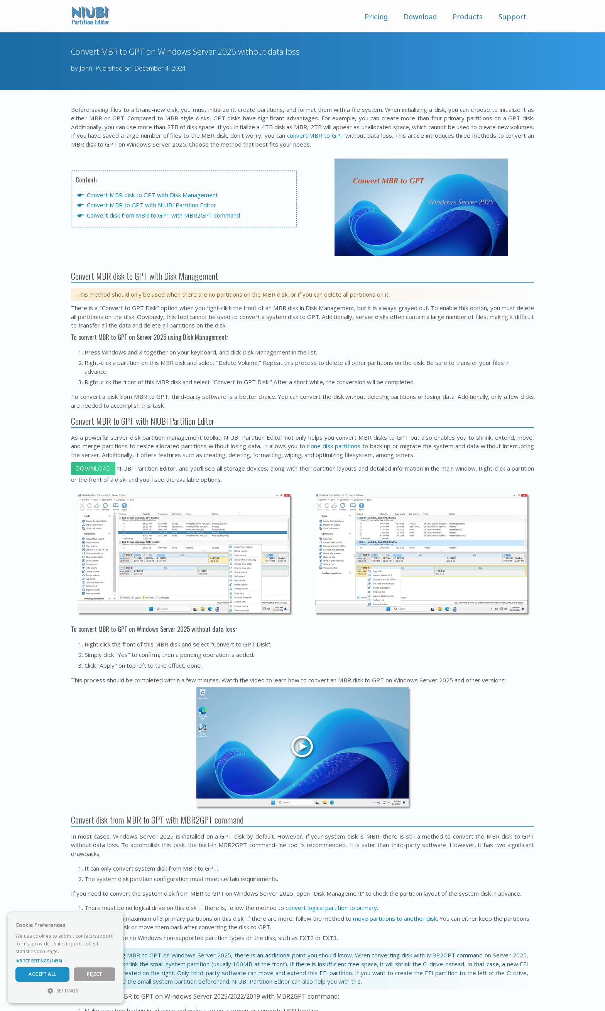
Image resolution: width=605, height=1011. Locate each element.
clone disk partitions (333, 446)
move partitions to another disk (395, 918)
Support (512, 16)
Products (468, 16)
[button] (65, 960)
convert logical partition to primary (331, 907)
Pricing (376, 16)
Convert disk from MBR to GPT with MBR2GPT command (163, 215)
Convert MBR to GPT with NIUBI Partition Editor (151, 205)
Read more (73, 951)
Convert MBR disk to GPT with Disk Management (152, 195)
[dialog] (65, 957)
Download (420, 16)
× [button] (115, 920)
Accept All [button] (42, 974)
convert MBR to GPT (315, 135)
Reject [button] (94, 974)
